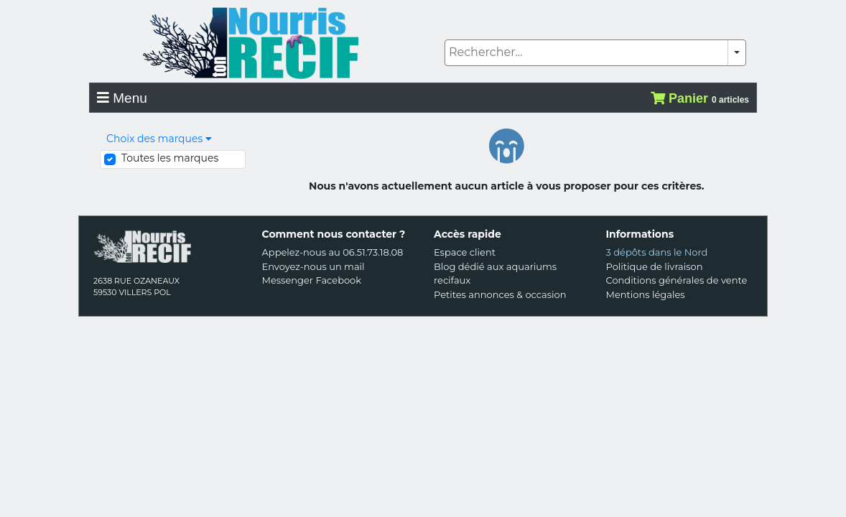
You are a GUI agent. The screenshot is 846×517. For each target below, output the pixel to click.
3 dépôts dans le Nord (657, 252)
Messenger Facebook (312, 280)
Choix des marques (159, 138)
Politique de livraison (654, 266)
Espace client (465, 252)
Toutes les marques (169, 158)
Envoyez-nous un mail (313, 266)
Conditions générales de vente (677, 280)
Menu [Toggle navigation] (122, 98)
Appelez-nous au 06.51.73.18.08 (333, 252)
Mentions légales (645, 294)
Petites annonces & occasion (500, 294)
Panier (700, 98)
